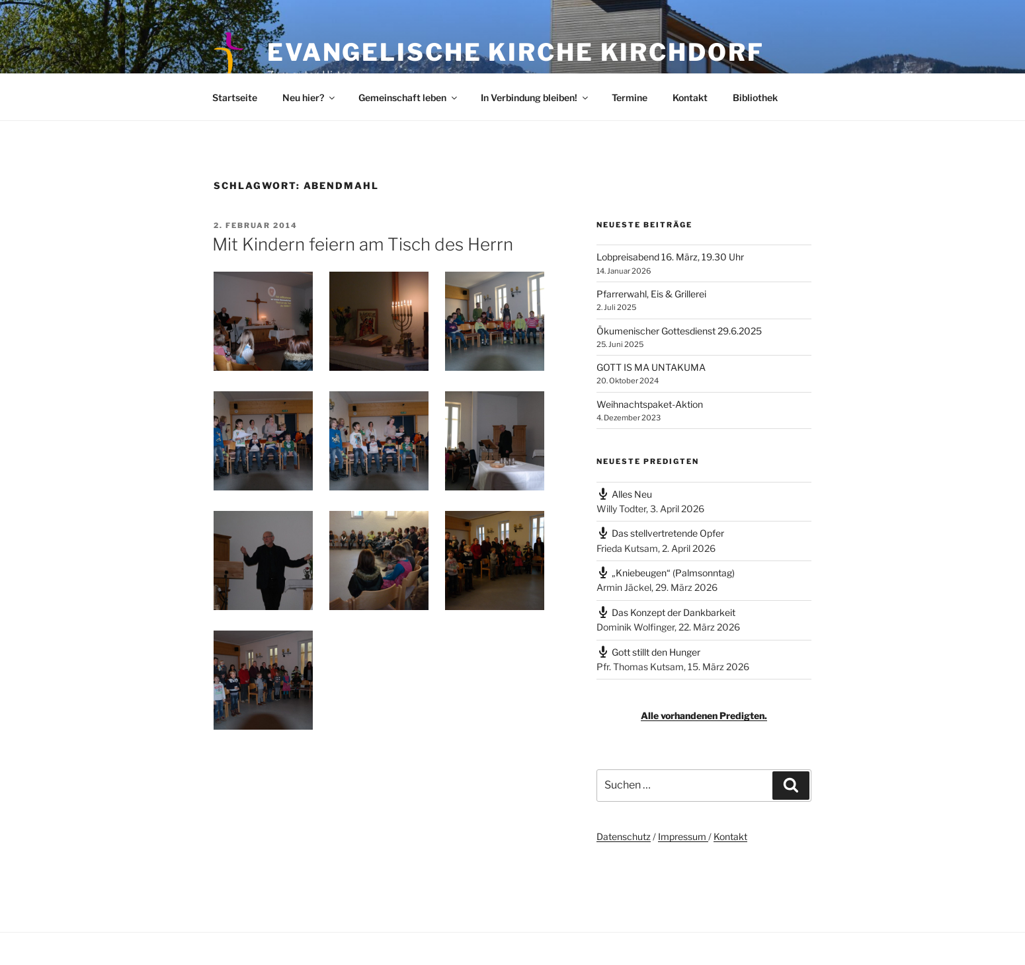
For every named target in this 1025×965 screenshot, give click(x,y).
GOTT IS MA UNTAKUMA (651, 367)
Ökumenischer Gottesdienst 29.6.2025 (679, 330)
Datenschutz (623, 836)
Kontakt (690, 97)
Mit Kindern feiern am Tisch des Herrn (362, 244)
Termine (629, 97)
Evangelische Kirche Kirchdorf (515, 52)
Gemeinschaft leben (408, 97)
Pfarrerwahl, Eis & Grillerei (651, 293)
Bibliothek (755, 97)
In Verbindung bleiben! (535, 97)
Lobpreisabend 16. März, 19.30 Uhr (670, 256)
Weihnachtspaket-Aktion (649, 404)
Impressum (683, 836)
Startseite (234, 97)
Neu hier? (309, 97)
